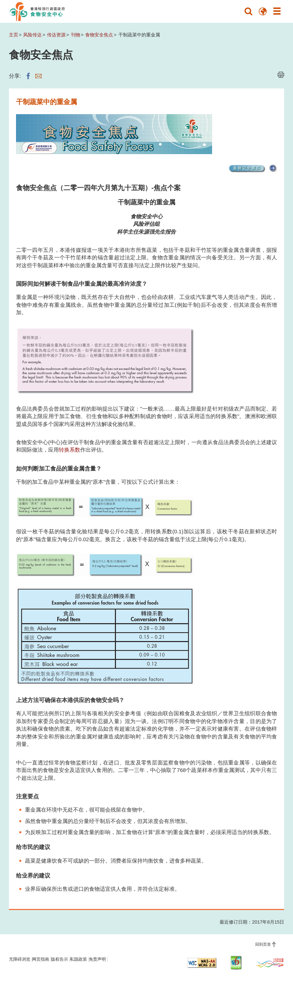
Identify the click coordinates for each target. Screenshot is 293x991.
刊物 (75, 34)
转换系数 (69, 450)
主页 (13, 34)
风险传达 (32, 34)
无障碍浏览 (19, 959)
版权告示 (59, 959)
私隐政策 (78, 959)
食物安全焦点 (99, 34)
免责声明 (97, 959)
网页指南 (40, 959)
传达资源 (56, 34)
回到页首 (263, 944)
